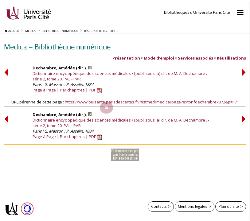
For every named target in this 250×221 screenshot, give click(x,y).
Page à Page (44, 90)
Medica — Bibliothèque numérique (57, 47)
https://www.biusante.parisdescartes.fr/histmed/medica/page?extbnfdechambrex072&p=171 (152, 102)
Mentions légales (192, 206)
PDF (95, 90)
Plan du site (229, 206)
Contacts (159, 206)
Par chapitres (72, 90)
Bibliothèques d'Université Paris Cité (197, 12)
